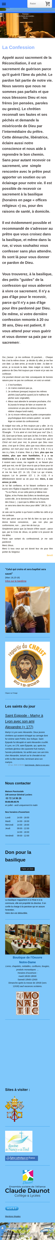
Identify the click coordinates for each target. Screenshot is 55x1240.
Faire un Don (27, 869)
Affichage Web (47, 1231)
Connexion (49, 1228)
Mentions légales (13, 1216)
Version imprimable (12, 1228)
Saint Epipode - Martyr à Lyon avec (37, 765)
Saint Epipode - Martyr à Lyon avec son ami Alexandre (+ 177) (24, 721)
